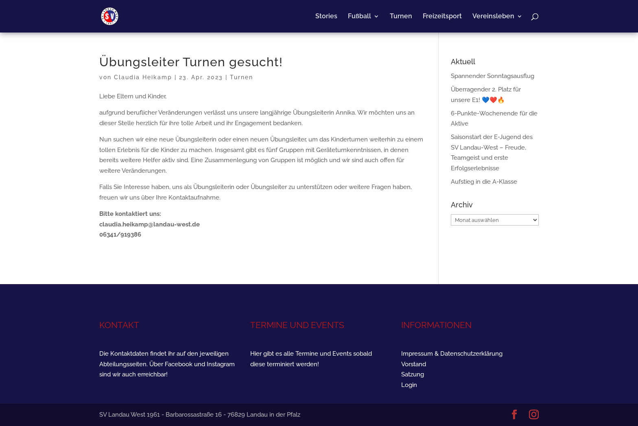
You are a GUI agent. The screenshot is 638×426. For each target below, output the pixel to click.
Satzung (412, 374)
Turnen (401, 16)
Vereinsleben (493, 16)
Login (409, 385)
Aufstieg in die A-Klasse (484, 181)
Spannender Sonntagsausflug (492, 76)
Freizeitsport (442, 16)
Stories (326, 16)
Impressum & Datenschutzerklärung (452, 353)
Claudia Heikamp (143, 77)
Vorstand (413, 364)
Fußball (359, 16)
